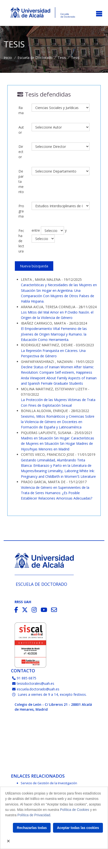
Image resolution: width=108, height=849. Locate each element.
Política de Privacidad (34, 815)
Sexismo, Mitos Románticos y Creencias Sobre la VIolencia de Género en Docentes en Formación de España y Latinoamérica (57, 422)
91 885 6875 (24, 678)
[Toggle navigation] (99, 14)
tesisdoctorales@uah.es (33, 683)
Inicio (8, 57)
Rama (21, 110)
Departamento (21, 181)
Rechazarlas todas (32, 828)
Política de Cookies (74, 810)
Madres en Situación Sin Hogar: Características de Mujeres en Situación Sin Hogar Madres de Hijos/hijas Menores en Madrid (57, 443)
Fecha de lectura (21, 240)
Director (20, 151)
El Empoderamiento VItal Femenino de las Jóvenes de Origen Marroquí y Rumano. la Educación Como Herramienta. (54, 334)
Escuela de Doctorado (35, 57)
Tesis (62, 57)
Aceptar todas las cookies (78, 828)
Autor (21, 130)
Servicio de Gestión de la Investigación (49, 783)
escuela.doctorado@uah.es (35, 689)
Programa (21, 211)
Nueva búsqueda (34, 265)
